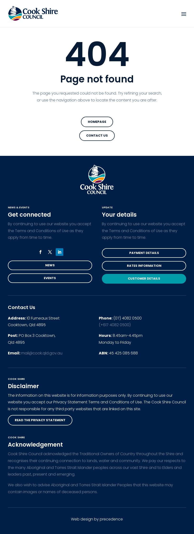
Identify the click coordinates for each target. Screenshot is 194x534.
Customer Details (144, 278)
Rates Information (144, 265)
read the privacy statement (40, 420)
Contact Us (97, 135)
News (50, 265)
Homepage (97, 121)
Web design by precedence (97, 519)
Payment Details (144, 253)
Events (50, 278)
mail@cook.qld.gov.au (41, 353)
